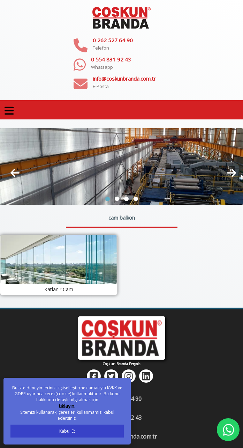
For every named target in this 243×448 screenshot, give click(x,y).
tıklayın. (67, 406)
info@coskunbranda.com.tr (124, 78)
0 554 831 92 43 (111, 59)
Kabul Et (67, 431)
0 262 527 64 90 (113, 40)
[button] (107, 199)
